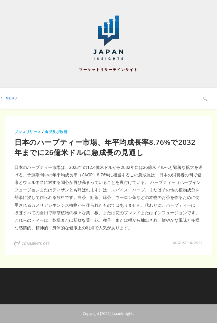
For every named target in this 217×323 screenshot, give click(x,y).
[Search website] (205, 98)
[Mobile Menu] (9, 98)
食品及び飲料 (56, 131)
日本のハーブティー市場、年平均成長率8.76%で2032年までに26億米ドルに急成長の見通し (104, 147)
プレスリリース (27, 131)
